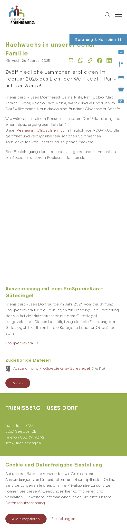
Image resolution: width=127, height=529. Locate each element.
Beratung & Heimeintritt (98, 39)
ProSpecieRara (19, 227)
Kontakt (12, 428)
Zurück (17, 267)
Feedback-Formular (23, 447)
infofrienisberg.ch (23, 327)
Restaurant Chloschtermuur (41, 130)
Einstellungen (63, 518)
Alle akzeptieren (26, 519)
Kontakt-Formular (21, 437)
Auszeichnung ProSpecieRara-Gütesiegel (52, 252)
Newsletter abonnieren (26, 411)
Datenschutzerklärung (25, 503)
